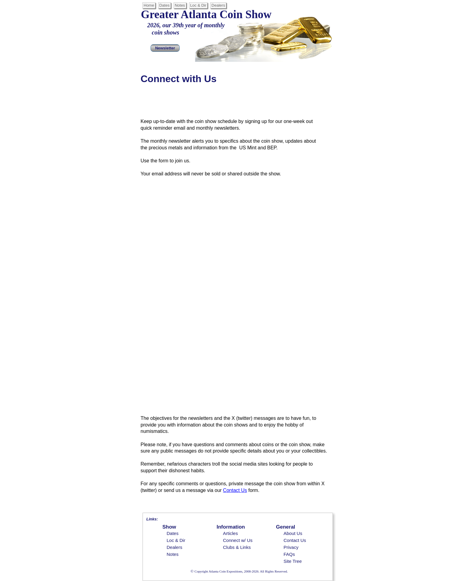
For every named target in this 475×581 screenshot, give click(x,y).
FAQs (289, 554)
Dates (172, 533)
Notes (172, 554)
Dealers (174, 547)
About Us (293, 533)
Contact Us (295, 540)
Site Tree (293, 561)
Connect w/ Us (238, 540)
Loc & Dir (176, 540)
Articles (230, 533)
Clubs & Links (237, 547)
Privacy (291, 547)
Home (149, 5)
